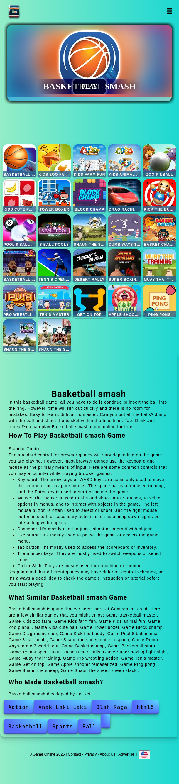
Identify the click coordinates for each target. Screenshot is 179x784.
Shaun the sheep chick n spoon (89, 230)
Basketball (25, 726)
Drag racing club (124, 195)
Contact (74, 754)
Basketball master (19, 160)
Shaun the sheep (19, 335)
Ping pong (159, 301)
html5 (145, 707)
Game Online (33, 11)
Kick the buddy (159, 195)
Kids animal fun (124, 160)
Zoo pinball (159, 160)
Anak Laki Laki (62, 707)
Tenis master (54, 301)
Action (18, 707)
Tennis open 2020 (54, 265)
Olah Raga (111, 707)
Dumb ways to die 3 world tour (124, 230)
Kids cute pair (19, 195)
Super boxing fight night (124, 265)
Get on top (89, 301)
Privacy (90, 754)
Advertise (126, 754)
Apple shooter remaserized (124, 301)
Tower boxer (54, 195)
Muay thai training (159, 265)
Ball (89, 726)
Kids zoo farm (54, 160)
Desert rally (89, 265)
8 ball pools (54, 230)
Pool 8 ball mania (19, 230)
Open (169, 11)
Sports (62, 726)
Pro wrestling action (19, 301)
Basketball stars (19, 265)
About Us (107, 754)
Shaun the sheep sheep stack (54, 335)
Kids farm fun (89, 160)
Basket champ (159, 230)
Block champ (89, 195)
